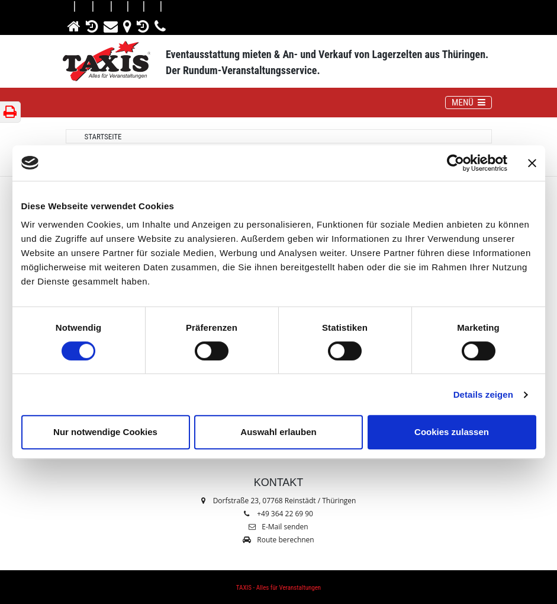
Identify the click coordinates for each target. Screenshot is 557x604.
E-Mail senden (278, 527)
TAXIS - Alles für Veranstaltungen (278, 588)
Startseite (102, 136)
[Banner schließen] (532, 163)
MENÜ (471, 102)
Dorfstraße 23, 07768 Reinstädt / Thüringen (278, 501)
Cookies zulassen (451, 432)
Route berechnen (278, 540)
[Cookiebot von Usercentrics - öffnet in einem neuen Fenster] (455, 163)
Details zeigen (483, 394)
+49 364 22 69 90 (285, 514)
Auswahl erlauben (278, 432)
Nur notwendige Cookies (105, 432)
